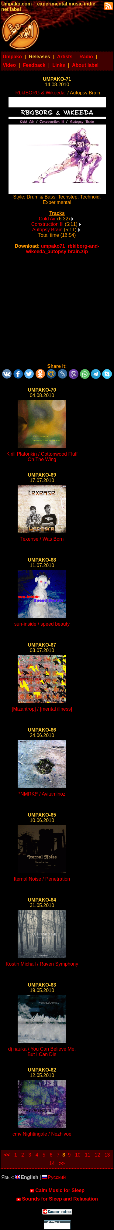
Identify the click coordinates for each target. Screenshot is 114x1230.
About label (85, 65)
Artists (65, 56)
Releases (39, 56)
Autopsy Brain (47, 229)
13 (107, 1154)
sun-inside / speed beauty (42, 624)
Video (9, 65)
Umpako (12, 56)
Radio (86, 56)
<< (7, 1154)
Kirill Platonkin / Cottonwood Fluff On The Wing (42, 456)
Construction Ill (47, 224)
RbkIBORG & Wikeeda (40, 92)
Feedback (34, 65)
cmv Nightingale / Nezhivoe (41, 1134)
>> (62, 1163)
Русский (54, 1177)
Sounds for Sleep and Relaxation (57, 1199)
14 (52, 1163)
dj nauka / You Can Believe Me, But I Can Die (42, 1051)
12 (97, 1154)
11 (87, 1154)
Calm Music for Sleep (57, 1190)
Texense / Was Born (42, 539)
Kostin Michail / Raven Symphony (42, 964)
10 (78, 1154)
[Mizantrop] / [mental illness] (42, 709)
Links (58, 65)
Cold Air (47, 218)
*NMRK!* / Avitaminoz (42, 794)
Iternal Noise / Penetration (42, 879)
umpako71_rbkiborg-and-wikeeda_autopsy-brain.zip (62, 248)
